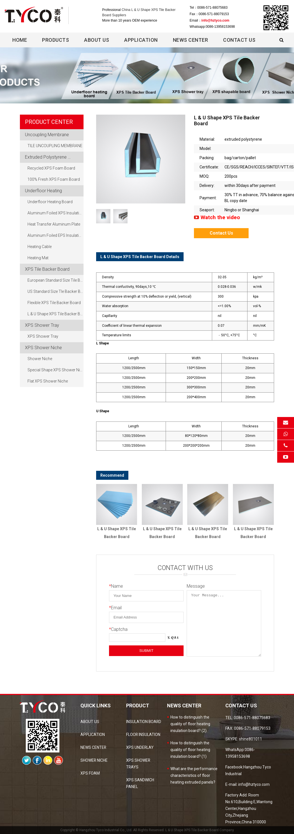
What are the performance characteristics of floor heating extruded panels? (193, 775)
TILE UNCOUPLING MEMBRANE (54, 146)
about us (89, 721)
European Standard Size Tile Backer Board (55, 280)
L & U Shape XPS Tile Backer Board (55, 314)
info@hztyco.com (216, 20)
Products (55, 40)
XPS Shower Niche (43, 347)
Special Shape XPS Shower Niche (55, 370)
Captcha (118, 629)
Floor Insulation (143, 734)
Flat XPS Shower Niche (47, 381)
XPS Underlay (140, 747)
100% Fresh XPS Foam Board (53, 179)
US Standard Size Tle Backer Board (55, 291)
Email (115, 607)
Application (141, 40)
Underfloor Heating (43, 190)
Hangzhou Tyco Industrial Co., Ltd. (105, 830)
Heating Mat (37, 258)
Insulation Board (144, 721)
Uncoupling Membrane (47, 134)
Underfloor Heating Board (50, 202)
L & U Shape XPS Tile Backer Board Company (199, 830)
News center (190, 40)
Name (116, 586)
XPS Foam (90, 773)
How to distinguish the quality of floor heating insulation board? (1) (190, 750)
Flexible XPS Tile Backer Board (54, 303)
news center (93, 747)
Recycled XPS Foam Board (51, 168)
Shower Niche (39, 359)
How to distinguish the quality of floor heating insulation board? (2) (190, 724)
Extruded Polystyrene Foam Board (54, 157)
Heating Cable (39, 247)
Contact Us (239, 40)
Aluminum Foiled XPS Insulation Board (55, 213)
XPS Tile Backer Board (47, 269)
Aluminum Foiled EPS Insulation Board (55, 235)
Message (196, 586)
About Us (96, 40)
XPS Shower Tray (42, 325)
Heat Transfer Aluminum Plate (53, 224)
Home (19, 40)
